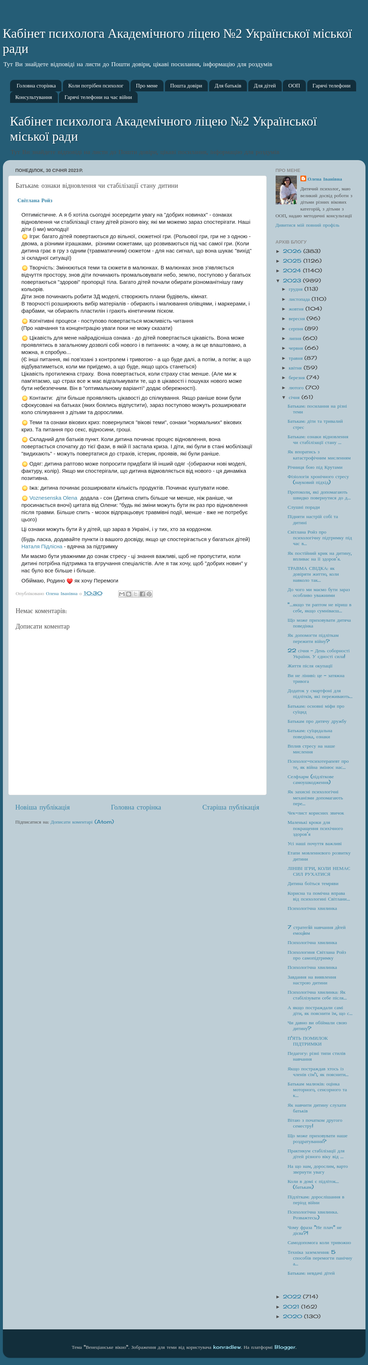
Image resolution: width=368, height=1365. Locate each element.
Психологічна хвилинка (312, 908)
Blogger (285, 1347)
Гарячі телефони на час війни (98, 97)
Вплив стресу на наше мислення (311, 748)
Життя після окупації (310, 665)
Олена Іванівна (325, 179)
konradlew (227, 1347)
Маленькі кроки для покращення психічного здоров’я (315, 827)
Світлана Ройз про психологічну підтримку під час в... (320, 537)
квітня (296, 368)
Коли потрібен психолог (96, 86)
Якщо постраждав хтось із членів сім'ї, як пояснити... (318, 1071)
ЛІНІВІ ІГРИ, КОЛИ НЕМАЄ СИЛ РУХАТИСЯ (319, 871)
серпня (297, 328)
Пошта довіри (186, 86)
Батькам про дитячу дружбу (317, 721)
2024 (293, 270)
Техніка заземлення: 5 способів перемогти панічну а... (320, 1257)
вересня (298, 318)
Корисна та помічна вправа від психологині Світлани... (319, 896)
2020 (293, 1316)
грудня (296, 289)
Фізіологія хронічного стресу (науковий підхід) (318, 479)
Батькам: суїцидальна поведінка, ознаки (310, 733)
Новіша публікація (42, 807)
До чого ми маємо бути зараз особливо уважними (319, 592)
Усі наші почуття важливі (315, 843)
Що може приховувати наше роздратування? (318, 1138)
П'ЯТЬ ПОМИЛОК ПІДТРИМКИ (308, 1041)
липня (296, 338)
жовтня (297, 309)
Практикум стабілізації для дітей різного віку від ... (316, 1153)
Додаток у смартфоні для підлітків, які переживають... (320, 693)
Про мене (146, 86)
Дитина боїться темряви (313, 883)
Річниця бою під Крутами (315, 467)
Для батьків (228, 86)
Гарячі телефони (332, 86)
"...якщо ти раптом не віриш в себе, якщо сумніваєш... (319, 607)
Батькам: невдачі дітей (311, 1273)
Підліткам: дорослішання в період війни (316, 1199)
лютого (297, 387)
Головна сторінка (36, 86)
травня (297, 358)
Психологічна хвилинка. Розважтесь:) (313, 1214)
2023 (293, 281)
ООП (294, 86)
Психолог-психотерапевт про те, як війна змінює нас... (318, 764)
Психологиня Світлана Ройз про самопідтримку (317, 955)
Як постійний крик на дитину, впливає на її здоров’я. (320, 556)
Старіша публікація (230, 807)
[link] (35, 200)
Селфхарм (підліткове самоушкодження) (311, 779)
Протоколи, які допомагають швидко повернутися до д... (319, 494)
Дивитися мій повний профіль (308, 225)
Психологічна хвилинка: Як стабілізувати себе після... (317, 995)
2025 (293, 261)
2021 (292, 1307)
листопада (300, 299)
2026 (293, 251)
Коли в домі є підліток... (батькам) (313, 1184)
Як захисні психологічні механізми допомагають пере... (315, 797)
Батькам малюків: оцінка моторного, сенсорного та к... (317, 1089)
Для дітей (265, 86)
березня (298, 377)
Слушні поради (304, 507)
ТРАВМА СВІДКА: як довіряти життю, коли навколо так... (313, 573)
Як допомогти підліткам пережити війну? (313, 638)
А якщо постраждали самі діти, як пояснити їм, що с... (320, 1010)
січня (295, 397)
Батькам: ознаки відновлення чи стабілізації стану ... (318, 439)
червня (297, 348)
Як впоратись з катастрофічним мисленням (319, 454)
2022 (293, 1297)
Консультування (33, 97)
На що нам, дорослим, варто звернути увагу (318, 1169)
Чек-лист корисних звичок (316, 813)
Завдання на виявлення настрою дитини (312, 979)
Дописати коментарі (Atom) (82, 822)
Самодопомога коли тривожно (319, 1242)
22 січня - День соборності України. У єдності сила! (319, 653)
